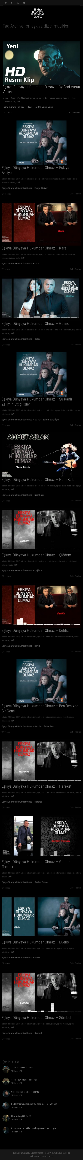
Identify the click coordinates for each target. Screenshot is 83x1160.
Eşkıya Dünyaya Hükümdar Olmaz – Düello (36, 939)
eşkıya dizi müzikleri (48, 99)
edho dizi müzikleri (36, 325)
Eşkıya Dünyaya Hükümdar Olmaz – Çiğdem (37, 552)
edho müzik (34, 405)
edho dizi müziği (35, 174)
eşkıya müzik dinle (62, 174)
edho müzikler (32, 99)
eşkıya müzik (62, 325)
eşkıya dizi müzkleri (44, 405)
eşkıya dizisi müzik (46, 250)
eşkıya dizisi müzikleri (67, 99)
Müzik (23, 99)
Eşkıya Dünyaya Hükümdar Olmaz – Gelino (37, 321)
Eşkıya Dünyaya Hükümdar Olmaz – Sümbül (37, 1015)
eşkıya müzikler (7, 103)
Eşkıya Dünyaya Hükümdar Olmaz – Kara (36, 245)
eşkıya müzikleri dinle (18, 253)
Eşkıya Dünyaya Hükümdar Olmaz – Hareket (37, 783)
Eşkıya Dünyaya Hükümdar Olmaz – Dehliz (36, 627)
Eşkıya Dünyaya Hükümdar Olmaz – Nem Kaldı (39, 476)
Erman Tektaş (48, 1156)
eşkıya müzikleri (16, 177)
